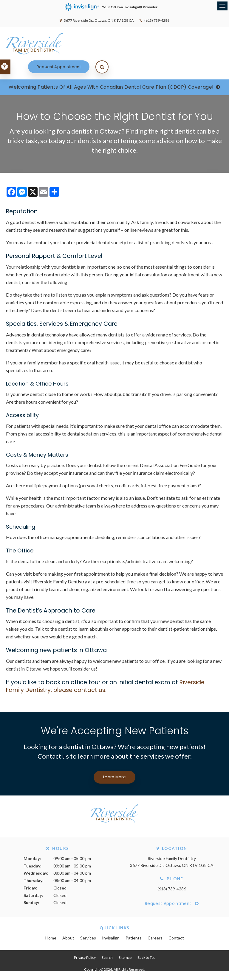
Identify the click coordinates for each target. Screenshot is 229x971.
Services (88, 918)
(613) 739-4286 (156, 20)
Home (50, 918)
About (68, 918)
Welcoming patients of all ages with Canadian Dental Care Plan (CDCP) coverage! (111, 68)
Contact (176, 918)
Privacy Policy (85, 938)
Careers (155, 918)
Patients (134, 918)
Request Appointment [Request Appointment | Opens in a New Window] (173, 43)
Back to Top (146, 938)
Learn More (114, 758)
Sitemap (125, 938)
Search (107, 938)
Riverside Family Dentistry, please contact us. (105, 667)
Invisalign (111, 918)
